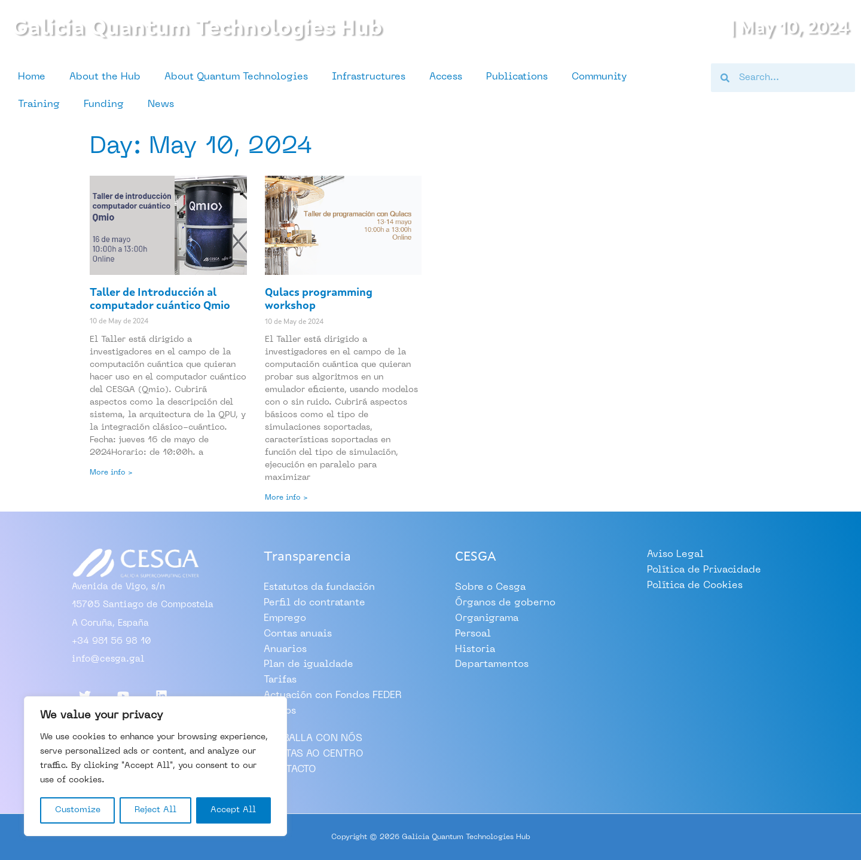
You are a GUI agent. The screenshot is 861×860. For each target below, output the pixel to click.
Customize (77, 810)
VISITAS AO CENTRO (314, 753)
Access (445, 77)
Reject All (155, 810)
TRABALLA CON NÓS (313, 737)
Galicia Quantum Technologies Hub (214, 29)
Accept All (233, 810)
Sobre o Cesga (490, 588)
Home (31, 77)
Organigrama (486, 618)
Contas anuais (298, 634)
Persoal (473, 634)
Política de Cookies (695, 585)
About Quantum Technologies (236, 77)
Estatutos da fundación (319, 588)
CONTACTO (290, 768)
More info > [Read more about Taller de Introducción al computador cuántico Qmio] (111, 472)
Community (599, 77)
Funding (104, 104)
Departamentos (492, 664)
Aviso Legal (675, 555)
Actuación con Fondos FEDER (333, 695)
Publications (517, 77)
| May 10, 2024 (783, 28)
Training (39, 104)
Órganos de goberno (505, 603)
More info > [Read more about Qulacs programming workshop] (286, 497)
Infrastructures (368, 77)
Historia (475, 649)
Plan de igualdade (308, 664)
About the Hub (105, 77)
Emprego (285, 618)
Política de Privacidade (704, 571)
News (161, 104)
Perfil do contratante (314, 603)
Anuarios (285, 649)
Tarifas (280, 680)
